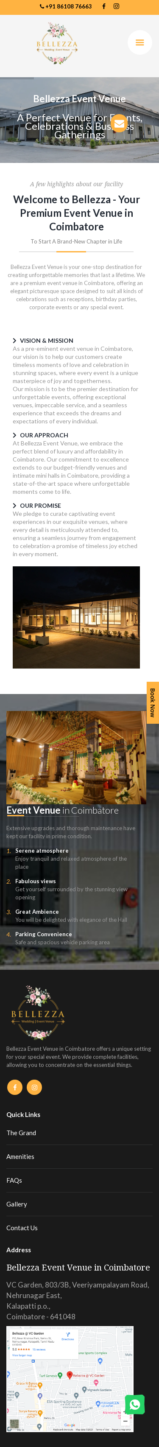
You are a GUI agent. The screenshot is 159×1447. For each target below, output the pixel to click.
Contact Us (22, 1227)
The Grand (21, 1132)
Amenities (20, 1156)
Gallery (16, 1204)
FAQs (14, 1180)
